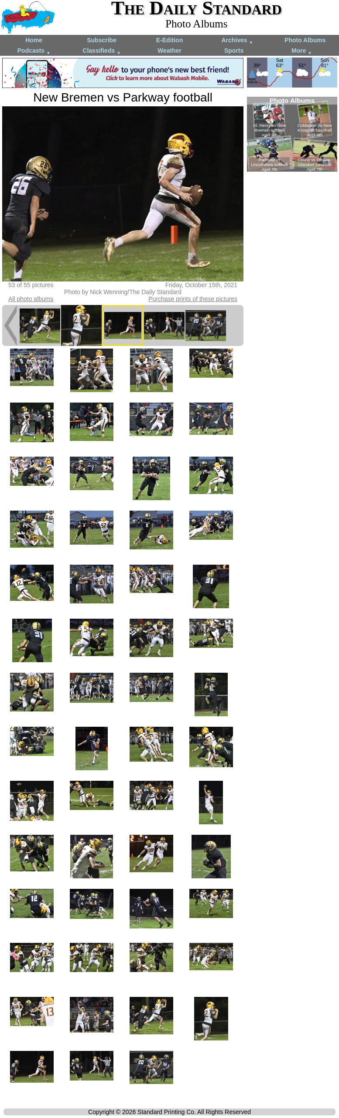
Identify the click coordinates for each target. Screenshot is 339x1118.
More (301, 51)
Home (33, 40)
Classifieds (101, 51)
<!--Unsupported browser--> (292, 134)
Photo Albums (304, 40)
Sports (233, 50)
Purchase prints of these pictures (192, 298)
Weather (169, 50)
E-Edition (169, 40)
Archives (237, 41)
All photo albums (31, 298)
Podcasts (34, 51)
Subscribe (101, 40)
